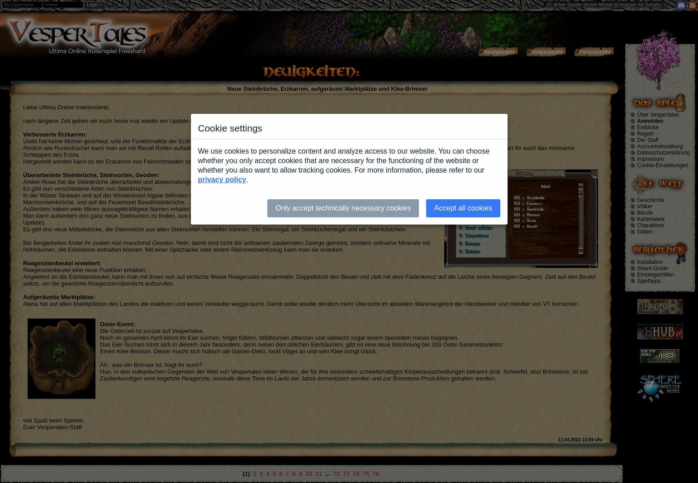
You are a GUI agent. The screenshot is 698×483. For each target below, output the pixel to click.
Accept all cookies (463, 208)
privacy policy (222, 179)
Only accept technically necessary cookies (343, 208)
